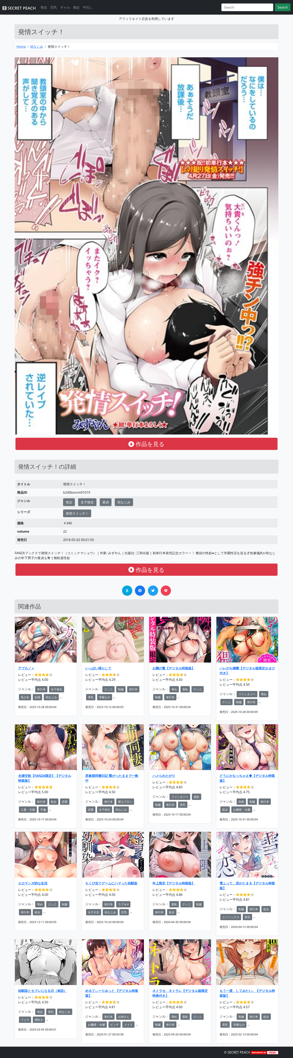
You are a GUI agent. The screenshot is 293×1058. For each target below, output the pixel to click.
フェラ (25, 1020)
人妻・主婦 (28, 809)
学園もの (104, 697)
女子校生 (87, 502)
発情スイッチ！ (77, 513)
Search (283, 7)
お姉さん (123, 1017)
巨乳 (53, 7)
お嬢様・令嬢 (241, 809)
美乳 (91, 697)
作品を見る (146, 444)
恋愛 (65, 802)
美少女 (25, 697)
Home (21, 46)
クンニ (108, 689)
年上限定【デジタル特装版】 (173, 883)
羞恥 (185, 689)
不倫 (43, 809)
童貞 (105, 502)
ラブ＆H (123, 904)
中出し (88, 7)
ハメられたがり (163, 775)
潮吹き (39, 1020)
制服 (121, 689)
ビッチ (114, 1024)
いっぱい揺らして (98, 668)
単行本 (41, 689)
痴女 (76, 7)
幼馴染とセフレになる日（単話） (42, 990)
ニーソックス (230, 917)
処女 (54, 802)
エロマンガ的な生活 (32, 883)
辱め (174, 689)
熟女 (44, 7)
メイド (128, 1024)
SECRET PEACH (19, 8)
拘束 (241, 802)
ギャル (65, 7)
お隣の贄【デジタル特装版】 (173, 668)
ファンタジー (247, 694)
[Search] (247, 7)
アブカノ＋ (26, 668)
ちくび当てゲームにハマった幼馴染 (111, 883)
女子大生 (93, 912)
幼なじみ (36, 46)
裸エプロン (125, 802)
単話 (69, 502)
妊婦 (37, 697)
